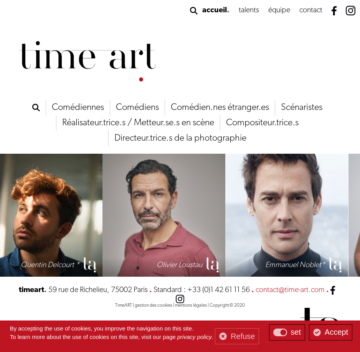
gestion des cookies (153, 305)
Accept (336, 332)
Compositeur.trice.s (262, 123)
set (296, 332)
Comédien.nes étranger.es (220, 107)
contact (310, 10)
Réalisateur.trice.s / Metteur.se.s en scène (138, 123)
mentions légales (191, 305)
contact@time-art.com (290, 290)
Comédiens (137, 107)
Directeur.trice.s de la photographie (180, 138)
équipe (279, 10)
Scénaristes (301, 107)
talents (249, 10)
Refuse (243, 336)
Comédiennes (78, 107)
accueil (214, 10)
